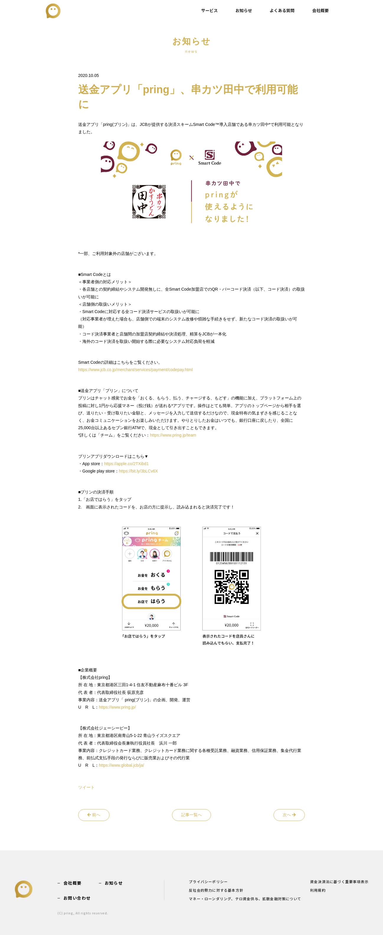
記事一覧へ (191, 814)
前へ (93, 814)
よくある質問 (282, 10)
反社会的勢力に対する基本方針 (216, 890)
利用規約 (318, 890)
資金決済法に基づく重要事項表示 (339, 882)
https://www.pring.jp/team (173, 435)
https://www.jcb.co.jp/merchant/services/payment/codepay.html (135, 369)
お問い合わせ (77, 898)
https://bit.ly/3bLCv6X (138, 471)
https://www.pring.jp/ (117, 707)
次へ (289, 814)
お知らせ (243, 10)
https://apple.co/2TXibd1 (126, 463)
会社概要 (320, 10)
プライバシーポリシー (208, 882)
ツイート (86, 787)
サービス (209, 10)
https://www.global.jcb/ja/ (121, 765)
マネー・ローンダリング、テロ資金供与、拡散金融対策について (245, 899)
